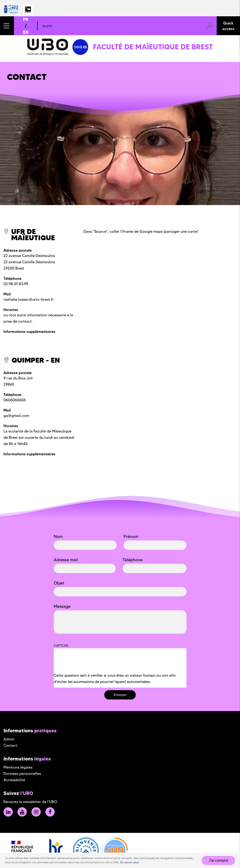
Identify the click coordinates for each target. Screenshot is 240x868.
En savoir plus (129, 862)
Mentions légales (17, 767)
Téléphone (132, 559)
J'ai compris (218, 860)
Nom (58, 536)
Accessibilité (14, 780)
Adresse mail (66, 559)
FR (25, 19)
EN (25, 32)
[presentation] (89, 663)
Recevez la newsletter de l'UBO (30, 802)
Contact (10, 745)
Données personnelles (22, 773)
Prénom (131, 536)
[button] (7, 25)
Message (62, 606)
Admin (8, 739)
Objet (59, 583)
